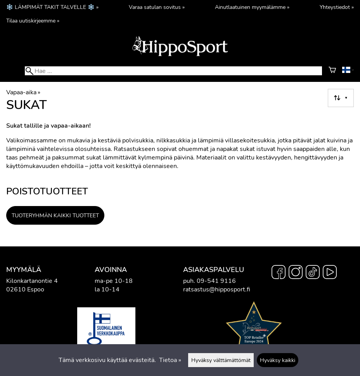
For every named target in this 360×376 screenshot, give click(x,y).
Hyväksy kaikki (277, 360)
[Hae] (173, 71)
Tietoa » (170, 360)
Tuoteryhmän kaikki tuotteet (55, 215)
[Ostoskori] (332, 71)
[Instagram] (296, 273)
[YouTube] (330, 273)
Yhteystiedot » (337, 7)
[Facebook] (279, 273)
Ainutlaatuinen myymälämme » (252, 7)
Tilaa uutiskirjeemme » (32, 20)
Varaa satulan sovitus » (157, 7)
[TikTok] (313, 273)
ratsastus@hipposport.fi (216, 289)
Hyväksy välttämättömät (221, 360)
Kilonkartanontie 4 (32, 281)
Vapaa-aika (23, 92)
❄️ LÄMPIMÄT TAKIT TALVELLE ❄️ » (52, 7)
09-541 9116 (216, 281)
